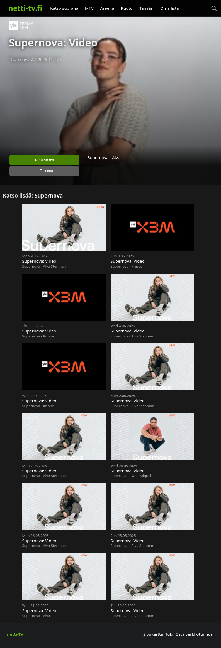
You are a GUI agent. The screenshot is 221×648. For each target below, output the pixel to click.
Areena (107, 8)
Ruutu (127, 8)
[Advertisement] (110, 107)
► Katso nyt (44, 159)
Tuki (169, 634)
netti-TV (15, 634)
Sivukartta (153, 634)
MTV (89, 8)
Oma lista (169, 8)
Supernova (49, 195)
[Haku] (214, 8)
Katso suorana (64, 8)
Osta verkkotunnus (194, 634)
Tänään (146, 8)
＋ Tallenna (44, 171)
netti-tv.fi (25, 8)
